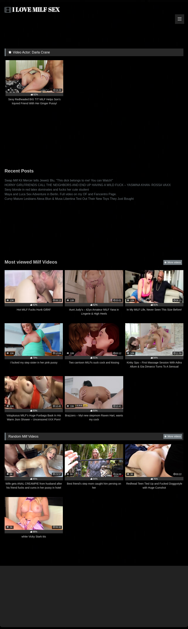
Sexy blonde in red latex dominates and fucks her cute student (47, 189)
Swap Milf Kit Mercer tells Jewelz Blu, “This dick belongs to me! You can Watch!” (59, 180)
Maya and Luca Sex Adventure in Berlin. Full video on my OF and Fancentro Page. (61, 194)
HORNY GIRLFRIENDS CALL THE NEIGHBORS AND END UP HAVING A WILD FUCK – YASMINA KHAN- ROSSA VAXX (88, 185)
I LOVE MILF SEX (32, 9)
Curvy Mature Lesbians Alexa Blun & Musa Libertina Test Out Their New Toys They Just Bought (69, 198)
